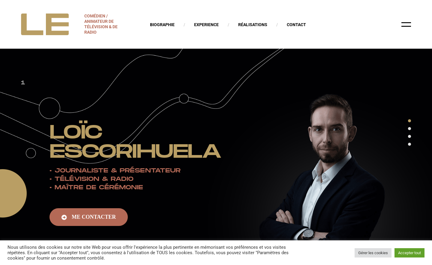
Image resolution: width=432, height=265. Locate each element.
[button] (89, 218)
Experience (206, 24)
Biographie (162, 24)
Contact (296, 24)
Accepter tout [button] (409, 253)
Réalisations (252, 24)
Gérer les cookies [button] (373, 253)
